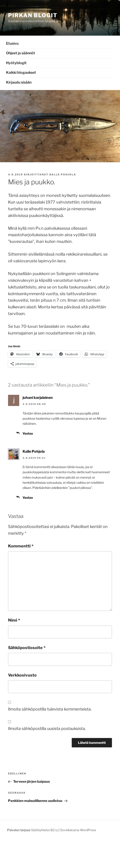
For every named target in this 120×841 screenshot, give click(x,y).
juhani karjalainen (38, 397)
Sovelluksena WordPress (78, 830)
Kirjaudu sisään (19, 82)
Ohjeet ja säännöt (20, 53)
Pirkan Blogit (32, 15)
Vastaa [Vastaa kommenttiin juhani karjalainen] (28, 433)
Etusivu (12, 43)
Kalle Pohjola (62, 174)
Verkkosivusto (22, 675)
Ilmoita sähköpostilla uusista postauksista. (47, 728)
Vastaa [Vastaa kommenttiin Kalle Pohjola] (28, 497)
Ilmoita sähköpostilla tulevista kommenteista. (50, 709)
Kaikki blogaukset (21, 72)
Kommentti (21, 546)
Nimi (14, 620)
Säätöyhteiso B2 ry (44, 830)
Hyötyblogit (16, 63)
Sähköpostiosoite (27, 647)
